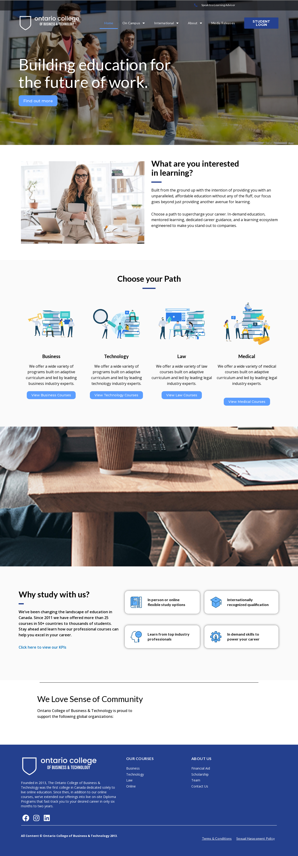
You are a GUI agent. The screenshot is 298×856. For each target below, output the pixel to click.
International (166, 23)
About (195, 23)
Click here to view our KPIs (42, 647)
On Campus (133, 23)
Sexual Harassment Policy (255, 838)
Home (108, 23)
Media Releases (223, 23)
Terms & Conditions (217, 838)
